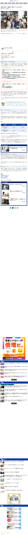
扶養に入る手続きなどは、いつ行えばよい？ (8, 57)
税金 (13, 3)
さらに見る (14, 379)
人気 (2, 3)
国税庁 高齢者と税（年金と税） (5, 175)
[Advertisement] (14, 41)
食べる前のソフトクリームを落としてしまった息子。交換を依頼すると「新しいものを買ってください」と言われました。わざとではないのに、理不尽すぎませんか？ (16, 400)
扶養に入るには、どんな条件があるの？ (7, 53)
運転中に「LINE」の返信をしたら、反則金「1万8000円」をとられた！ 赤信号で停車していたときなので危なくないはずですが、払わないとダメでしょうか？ (16, 386)
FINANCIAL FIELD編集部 (6, 8)
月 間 (21, 384)
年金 (17, 3)
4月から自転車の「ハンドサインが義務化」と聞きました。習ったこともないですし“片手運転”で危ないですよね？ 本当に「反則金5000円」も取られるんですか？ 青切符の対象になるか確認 (16, 394)
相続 (9, 3)
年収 (6, 3)
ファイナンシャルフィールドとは (5, 532)
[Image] (14, 1)
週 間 (7, 384)
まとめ (2, 58)
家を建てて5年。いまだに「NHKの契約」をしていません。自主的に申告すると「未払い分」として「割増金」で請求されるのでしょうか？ (16, 390)
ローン (25, 3)
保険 (21, 3)
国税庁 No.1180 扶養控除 (4, 176)
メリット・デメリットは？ (5, 55)
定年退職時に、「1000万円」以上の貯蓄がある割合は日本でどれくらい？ (14, 396)
